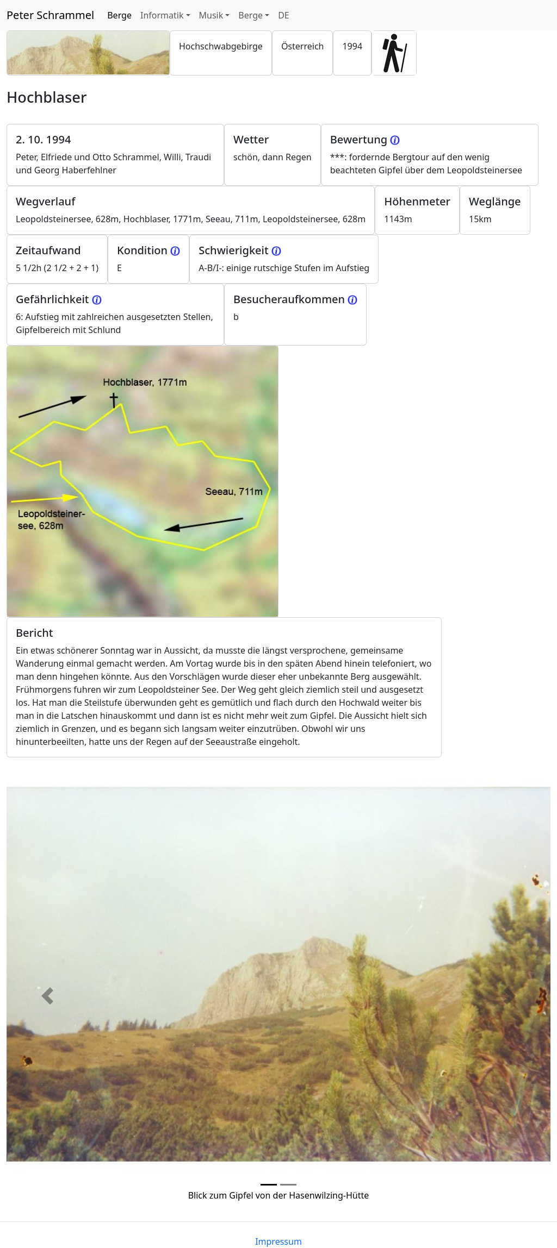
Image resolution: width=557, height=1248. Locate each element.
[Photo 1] (288, 1184)
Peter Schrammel (50, 15)
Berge (121, 14)
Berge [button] (250, 15)
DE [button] (283, 15)
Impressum (278, 1241)
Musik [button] (211, 15)
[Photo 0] (269, 1184)
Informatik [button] (162, 15)
